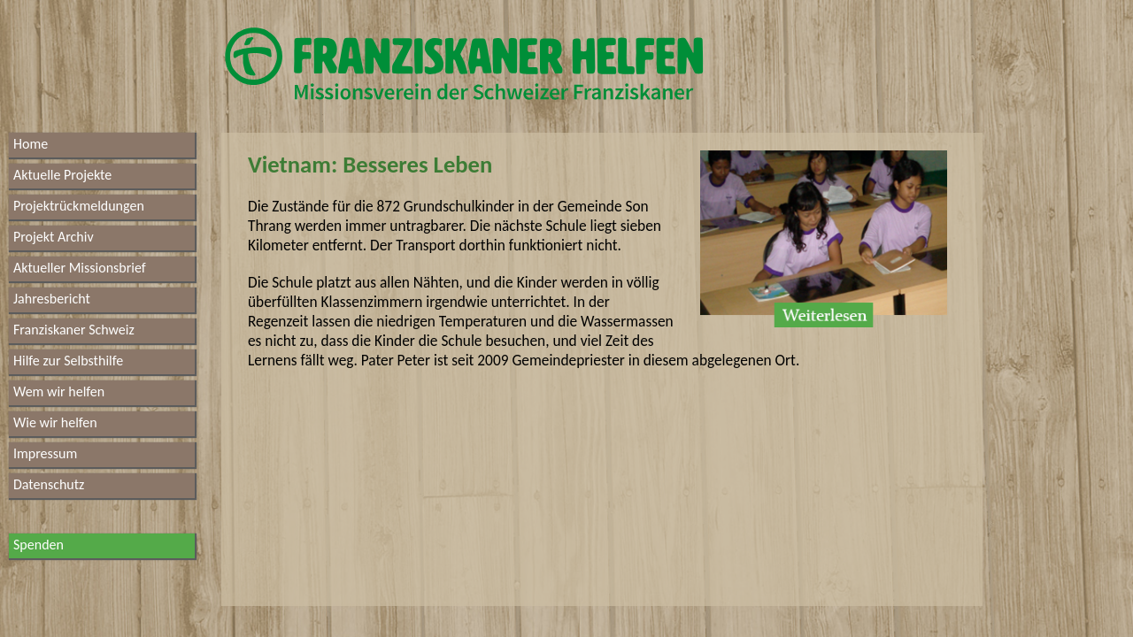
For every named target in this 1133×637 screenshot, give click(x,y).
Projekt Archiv (53, 236)
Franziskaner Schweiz (74, 329)
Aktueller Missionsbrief (79, 267)
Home (30, 143)
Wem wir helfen (58, 391)
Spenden (38, 544)
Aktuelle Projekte (62, 174)
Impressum (45, 453)
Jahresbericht (51, 298)
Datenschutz (48, 484)
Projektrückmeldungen (78, 205)
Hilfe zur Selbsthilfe (68, 360)
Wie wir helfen (55, 422)
